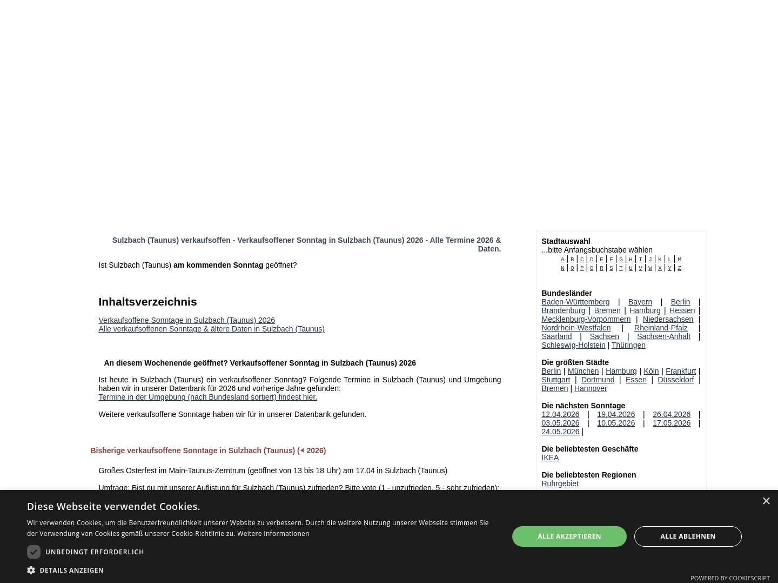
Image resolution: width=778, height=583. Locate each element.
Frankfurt (681, 371)
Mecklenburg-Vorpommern (586, 319)
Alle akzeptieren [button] (569, 536)
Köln (651, 371)
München (583, 371)
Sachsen (604, 336)
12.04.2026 (561, 414)
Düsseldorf (676, 379)
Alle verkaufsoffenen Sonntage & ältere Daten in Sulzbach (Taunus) (212, 328)
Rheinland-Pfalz (661, 327)
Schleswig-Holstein (574, 345)
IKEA (550, 457)
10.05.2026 (616, 423)
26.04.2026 (671, 414)
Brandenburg (564, 310)
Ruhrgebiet (560, 483)
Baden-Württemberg (576, 301)
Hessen (682, 310)
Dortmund (597, 379)
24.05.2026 (561, 431)
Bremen (607, 310)
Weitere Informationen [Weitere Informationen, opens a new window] (273, 533)
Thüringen (629, 345)
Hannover (590, 388)
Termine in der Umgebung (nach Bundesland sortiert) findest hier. (208, 397)
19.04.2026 (616, 414)
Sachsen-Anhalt (663, 336)
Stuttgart (556, 379)
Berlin (680, 301)
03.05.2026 (561, 423)
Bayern (640, 301)
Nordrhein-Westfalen (576, 327)
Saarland (557, 336)
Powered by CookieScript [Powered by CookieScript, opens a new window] (730, 578)
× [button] (766, 502)
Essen (636, 379)
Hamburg (645, 310)
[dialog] (389, 536)
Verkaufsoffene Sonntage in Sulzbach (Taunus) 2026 (187, 320)
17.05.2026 (671, 423)
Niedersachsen (668, 319)
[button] (260, 570)
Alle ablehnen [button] (688, 536)
